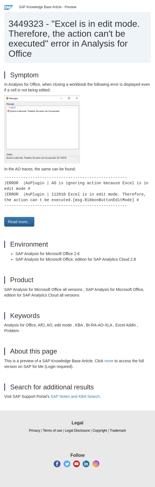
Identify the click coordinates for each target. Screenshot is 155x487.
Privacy (34, 431)
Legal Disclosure (77, 431)
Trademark (118, 431)
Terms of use (52, 431)
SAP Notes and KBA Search (75, 396)
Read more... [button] (19, 222)
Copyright (100, 431)
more (108, 361)
